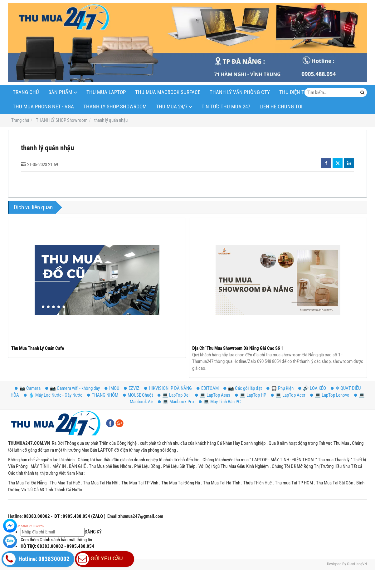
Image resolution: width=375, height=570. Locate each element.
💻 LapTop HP (250, 395)
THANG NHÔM (102, 395)
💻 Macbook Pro (176, 401)
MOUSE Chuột (138, 395)
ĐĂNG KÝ (61, 532)
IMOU (112, 388)
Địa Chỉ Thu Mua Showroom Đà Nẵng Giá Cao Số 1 (237, 348)
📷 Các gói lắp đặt (242, 388)
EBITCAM (208, 388)
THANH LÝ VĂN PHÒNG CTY (240, 92)
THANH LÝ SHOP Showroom (115, 107)
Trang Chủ (26, 92)
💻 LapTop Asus (212, 395)
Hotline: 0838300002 (36, 559)
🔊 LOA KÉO (312, 388)
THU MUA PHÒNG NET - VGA (43, 107)
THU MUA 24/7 (172, 107)
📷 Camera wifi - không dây (72, 388)
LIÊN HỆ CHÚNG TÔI (281, 107)
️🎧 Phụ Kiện (280, 388)
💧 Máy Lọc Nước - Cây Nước (53, 395)
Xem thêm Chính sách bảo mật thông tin (56, 540)
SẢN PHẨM (60, 92)
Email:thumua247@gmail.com (135, 516)
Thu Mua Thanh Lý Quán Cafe (37, 348)
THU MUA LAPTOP (106, 92)
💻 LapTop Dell (174, 395)
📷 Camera (28, 388)
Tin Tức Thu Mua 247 (226, 107)
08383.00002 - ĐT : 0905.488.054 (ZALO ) (64, 516)
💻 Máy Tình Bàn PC (220, 401)
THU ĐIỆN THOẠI (297, 92)
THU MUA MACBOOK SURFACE (167, 92)
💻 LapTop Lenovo (329, 395)
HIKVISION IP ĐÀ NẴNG (168, 388)
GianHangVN (357, 564)
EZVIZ (131, 388)
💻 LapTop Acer (288, 395)
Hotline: (15, 516)
